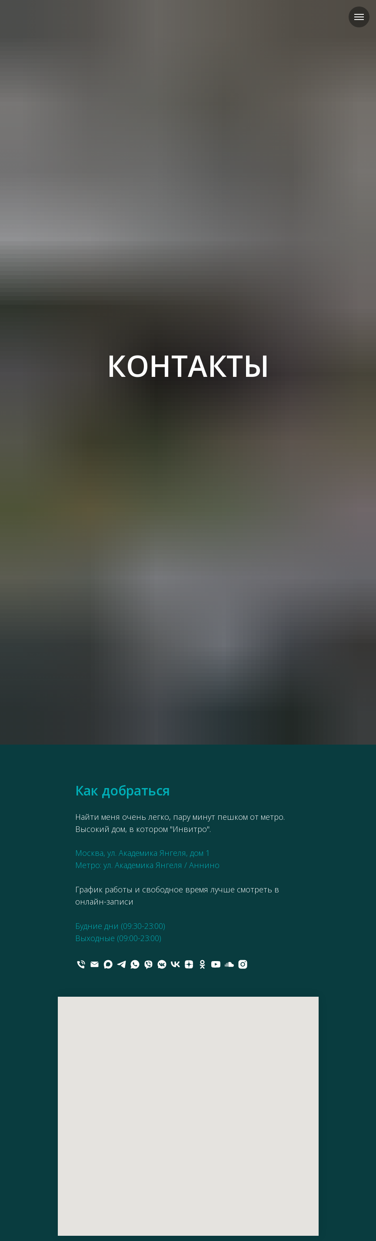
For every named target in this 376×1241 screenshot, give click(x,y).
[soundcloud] (229, 964)
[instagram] (242, 964)
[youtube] (215, 964)
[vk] (175, 964)
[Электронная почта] (94, 964)
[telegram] (121, 964)
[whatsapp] (135, 964)
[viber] (148, 964)
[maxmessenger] (108, 964)
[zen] (188, 964)
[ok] (202, 964)
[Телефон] (81, 964)
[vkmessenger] (161, 964)
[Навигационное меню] (359, 17)
